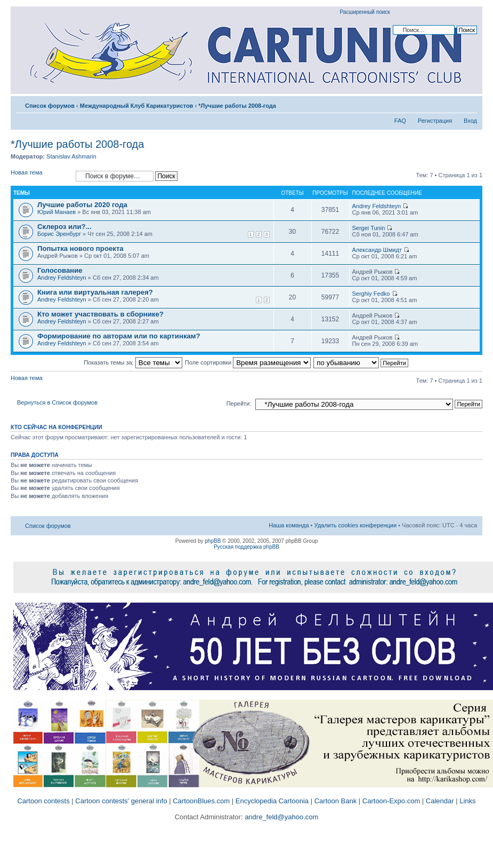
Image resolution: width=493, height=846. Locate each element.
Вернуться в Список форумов (57, 402)
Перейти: (239, 403)
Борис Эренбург (59, 234)
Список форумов (50, 105)
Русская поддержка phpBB (246, 547)
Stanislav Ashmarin (71, 156)
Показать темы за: (133, 362)
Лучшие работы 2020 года (82, 205)
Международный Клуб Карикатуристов (136, 105)
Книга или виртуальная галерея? (95, 292)
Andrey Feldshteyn (376, 206)
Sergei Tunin (368, 228)
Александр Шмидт (377, 250)
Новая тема (40, 176)
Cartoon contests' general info (121, 801)
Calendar (440, 801)
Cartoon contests (43, 801)
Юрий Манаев (56, 212)
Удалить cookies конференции (355, 525)
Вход (470, 120)
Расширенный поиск (365, 12)
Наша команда (289, 525)
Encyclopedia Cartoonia (272, 801)
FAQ (400, 120)
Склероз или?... (64, 227)
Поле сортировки (248, 362)
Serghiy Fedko (371, 293)
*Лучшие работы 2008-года (237, 105)
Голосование (60, 270)
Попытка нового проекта (80, 248)
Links (467, 801)
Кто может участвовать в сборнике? (100, 314)
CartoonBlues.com (201, 801)
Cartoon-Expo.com (391, 801)
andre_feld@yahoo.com (281, 817)
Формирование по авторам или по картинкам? (118, 336)
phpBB (213, 541)
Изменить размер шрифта (469, 103)
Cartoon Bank (335, 801)
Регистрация (435, 120)
